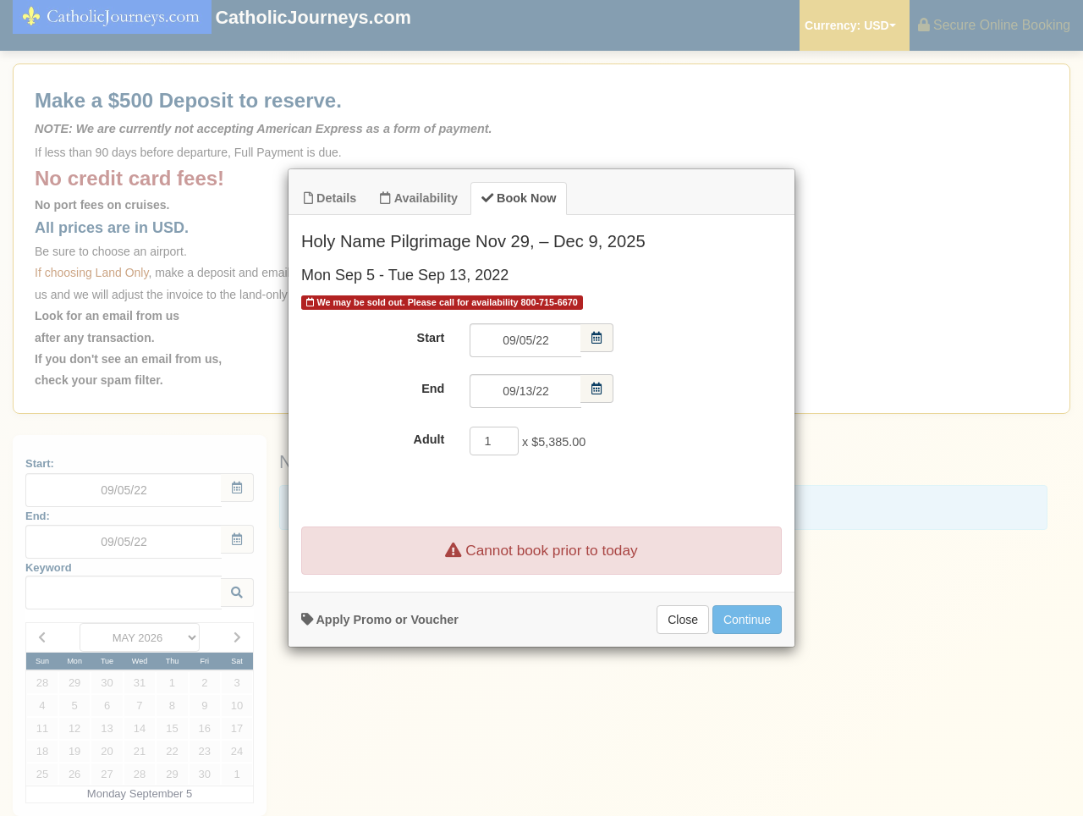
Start (431, 338)
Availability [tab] (419, 198)
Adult (429, 439)
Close (683, 619)
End (432, 388)
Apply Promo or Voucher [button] (380, 619)
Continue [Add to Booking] (747, 619)
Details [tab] (330, 198)
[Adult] (494, 441)
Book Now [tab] (518, 198)
